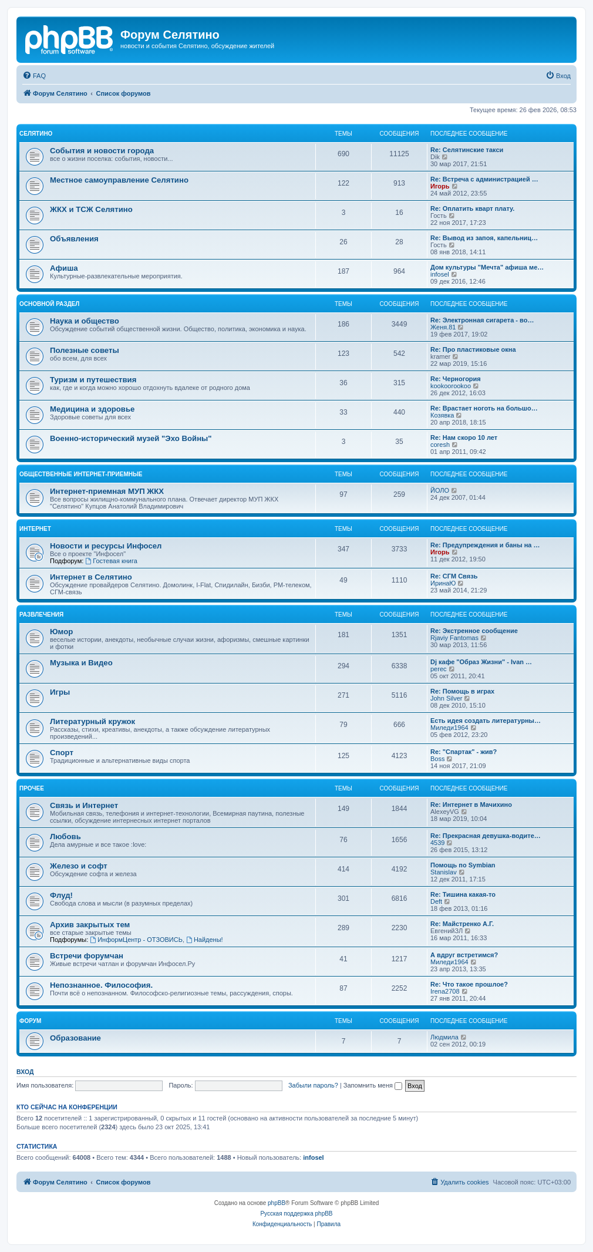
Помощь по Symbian (463, 865)
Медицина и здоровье (92, 409)
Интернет (35, 529)
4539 (437, 842)
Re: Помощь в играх (462, 691)
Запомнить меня (372, 1085)
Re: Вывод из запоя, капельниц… (484, 237)
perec (438, 668)
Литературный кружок (92, 721)
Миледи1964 (449, 727)
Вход (24, 1071)
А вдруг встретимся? (464, 954)
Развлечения (41, 614)
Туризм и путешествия (93, 379)
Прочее (31, 788)
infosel (439, 274)
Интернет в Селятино (91, 577)
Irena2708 (445, 991)
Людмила (444, 1037)
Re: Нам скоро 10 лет (463, 437)
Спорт (61, 752)
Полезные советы (84, 350)
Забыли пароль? (313, 1085)
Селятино (35, 133)
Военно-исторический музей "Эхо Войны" (131, 438)
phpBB (276, 1203)
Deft (436, 901)
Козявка (442, 415)
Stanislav (443, 872)
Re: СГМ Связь (453, 576)
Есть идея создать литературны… (485, 720)
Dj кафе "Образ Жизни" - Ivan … (481, 661)
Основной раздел (49, 304)
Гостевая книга (111, 560)
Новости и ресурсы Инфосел (106, 545)
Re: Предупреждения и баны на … (485, 544)
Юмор (61, 631)
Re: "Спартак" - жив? (463, 751)
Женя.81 (443, 327)
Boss (437, 758)
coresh (440, 444)
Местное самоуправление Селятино (119, 180)
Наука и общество (84, 321)
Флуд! (61, 895)
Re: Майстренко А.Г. (462, 923)
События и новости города (102, 150)
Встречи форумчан (86, 955)
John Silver (446, 698)
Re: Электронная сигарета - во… (482, 320)
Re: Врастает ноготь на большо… (484, 408)
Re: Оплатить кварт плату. (472, 208)
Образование (75, 1038)
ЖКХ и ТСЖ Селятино (91, 209)
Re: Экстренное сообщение (474, 630)
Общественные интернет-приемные (80, 474)
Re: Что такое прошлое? (469, 984)
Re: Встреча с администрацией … (484, 179)
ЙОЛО (439, 490)
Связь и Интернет (84, 805)
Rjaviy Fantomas (454, 637)
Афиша (64, 268)
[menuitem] (34, 76)
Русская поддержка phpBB (296, 1213)
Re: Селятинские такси (466, 149)
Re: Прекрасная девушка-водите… (485, 835)
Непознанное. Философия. (101, 985)
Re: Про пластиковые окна (473, 349)
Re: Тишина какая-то (463, 894)
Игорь (440, 186)
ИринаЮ (443, 583)
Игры (60, 692)
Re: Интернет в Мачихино (471, 804)
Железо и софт (78, 865)
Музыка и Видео (81, 662)
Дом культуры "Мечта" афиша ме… (487, 267)
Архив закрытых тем (90, 924)
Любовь (65, 836)
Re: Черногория (455, 378)
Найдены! (204, 939)
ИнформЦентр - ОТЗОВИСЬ (136, 939)
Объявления (74, 238)
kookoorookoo (450, 385)
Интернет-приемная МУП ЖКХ (107, 491)
